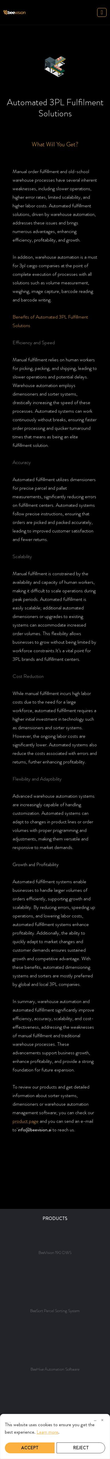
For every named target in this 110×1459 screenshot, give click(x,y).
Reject (81, 1447)
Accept (30, 1447)
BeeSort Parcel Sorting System (55, 1311)
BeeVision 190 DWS (55, 1252)
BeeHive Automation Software (55, 1369)
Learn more (47, 1432)
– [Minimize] (95, 1420)
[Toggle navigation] (102, 12)
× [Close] (102, 1420)
